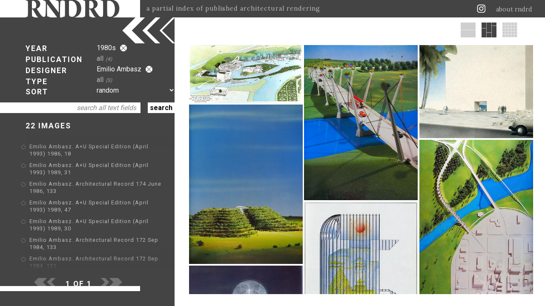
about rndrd (514, 9)
